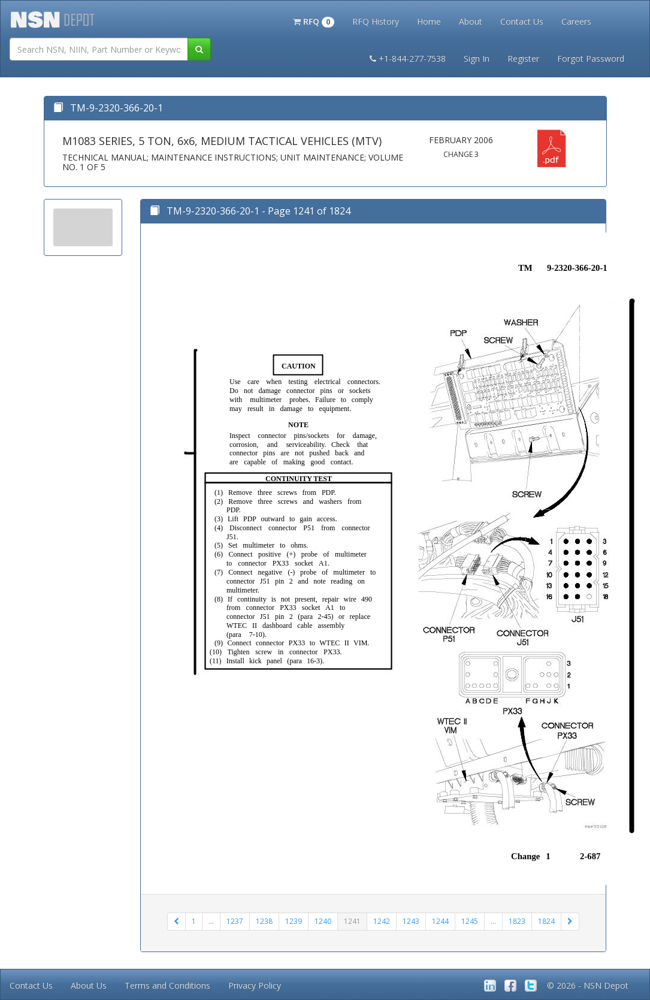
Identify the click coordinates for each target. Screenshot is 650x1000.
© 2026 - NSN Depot (587, 985)
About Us (89, 985)
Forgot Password (590, 58)
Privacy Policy (254, 985)
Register (523, 58)
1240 (323, 921)
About (470, 21)
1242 (381, 921)
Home (429, 21)
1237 (234, 921)
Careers (576, 21)
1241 (352, 921)
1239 (293, 921)
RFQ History (375, 21)
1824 (546, 921)
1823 (517, 921)
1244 (440, 921)
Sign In (476, 58)
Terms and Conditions (167, 985)
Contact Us (521, 21)
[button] (313, 20)
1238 (264, 921)
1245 (469, 921)
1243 (411, 921)
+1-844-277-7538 (408, 58)
